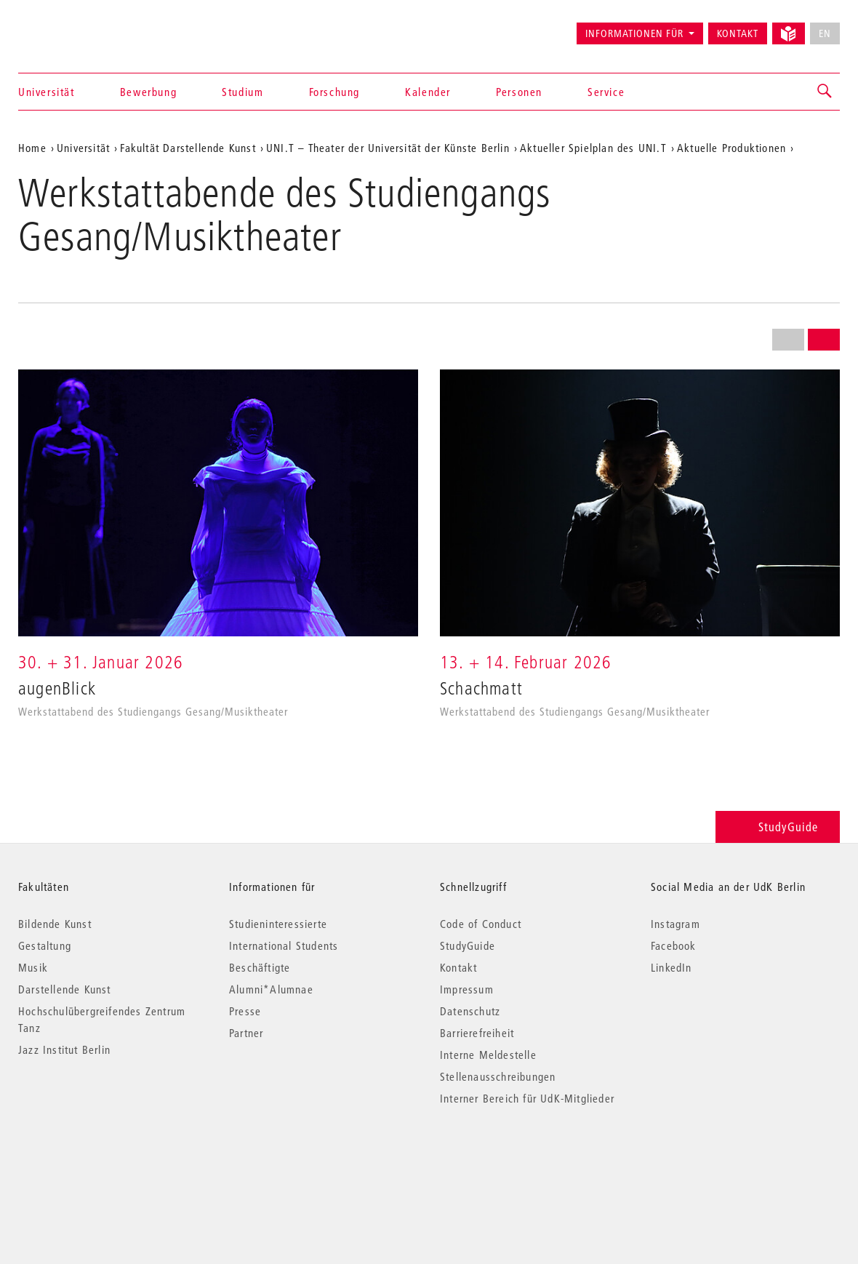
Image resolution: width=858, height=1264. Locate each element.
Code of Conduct (480, 923)
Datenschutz (470, 1011)
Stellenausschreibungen (498, 1076)
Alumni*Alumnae (271, 989)
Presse (245, 1011)
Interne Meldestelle (488, 1054)
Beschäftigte (259, 967)
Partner (246, 1032)
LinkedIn (671, 967)
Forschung (334, 91)
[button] (825, 91)
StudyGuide (777, 826)
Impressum (467, 989)
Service (606, 91)
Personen (519, 91)
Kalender (428, 91)
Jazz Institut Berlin (64, 1049)
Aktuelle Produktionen (731, 147)
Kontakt (737, 33)
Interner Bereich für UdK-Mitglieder (527, 1098)
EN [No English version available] (825, 33)
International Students (283, 945)
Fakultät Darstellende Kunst (187, 147)
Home (32, 147)
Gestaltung (44, 945)
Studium (242, 91)
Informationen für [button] (634, 33)
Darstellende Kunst (64, 989)
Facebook (674, 945)
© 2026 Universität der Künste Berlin (94, 1159)
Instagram (675, 923)
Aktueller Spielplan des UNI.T (593, 147)
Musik (33, 967)
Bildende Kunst (55, 923)
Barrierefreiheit (477, 1032)
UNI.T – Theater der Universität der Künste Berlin (388, 147)
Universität (46, 91)
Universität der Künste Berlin (75, 27)
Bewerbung (148, 91)
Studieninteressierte (278, 923)
